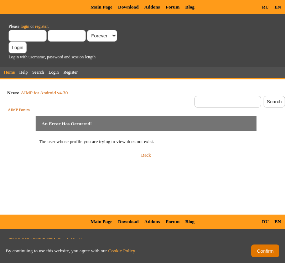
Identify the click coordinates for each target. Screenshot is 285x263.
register (41, 26)
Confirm (265, 251)
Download (128, 7)
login (25, 26)
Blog (190, 7)
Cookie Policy (121, 250)
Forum (173, 7)
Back (146, 155)
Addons (152, 7)
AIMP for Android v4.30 (44, 92)
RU (265, 7)
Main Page (101, 7)
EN (277, 7)
